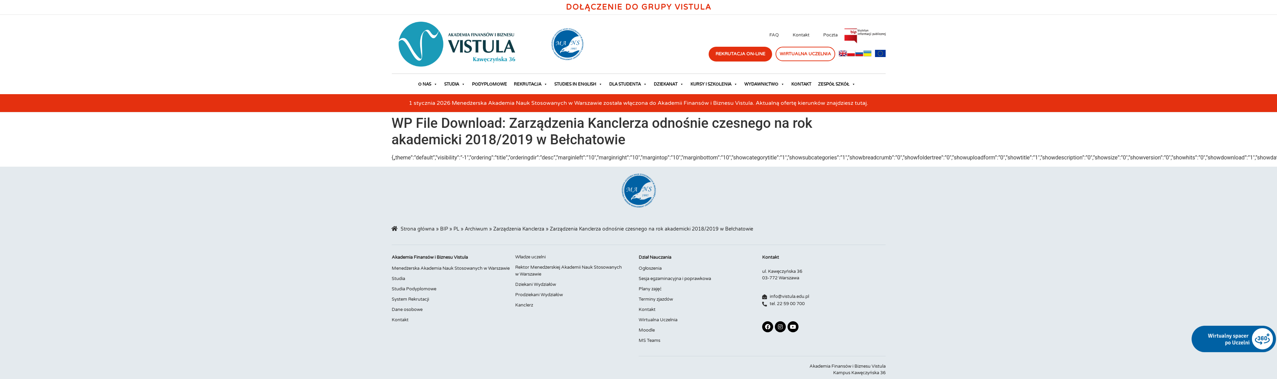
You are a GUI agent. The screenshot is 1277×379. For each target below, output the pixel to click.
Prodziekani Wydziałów (539, 295)
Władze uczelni (530, 257)
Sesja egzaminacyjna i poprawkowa (675, 278)
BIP (444, 229)
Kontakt (801, 35)
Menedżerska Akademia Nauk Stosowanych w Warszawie (451, 268)
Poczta (830, 35)
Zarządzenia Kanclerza (518, 229)
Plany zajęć (650, 289)
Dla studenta (628, 84)
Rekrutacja (530, 84)
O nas (427, 84)
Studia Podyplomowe (414, 289)
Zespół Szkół (836, 84)
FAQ (774, 35)
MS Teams (649, 340)
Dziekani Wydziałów (535, 284)
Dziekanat (669, 84)
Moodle (647, 330)
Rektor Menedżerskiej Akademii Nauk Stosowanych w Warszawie (568, 271)
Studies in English (578, 84)
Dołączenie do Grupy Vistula (638, 7)
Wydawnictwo (764, 84)
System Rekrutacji (410, 299)
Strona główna (418, 229)
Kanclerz (524, 305)
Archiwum (476, 229)
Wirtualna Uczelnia (658, 320)
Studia (454, 84)
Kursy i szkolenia (713, 84)
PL (456, 229)
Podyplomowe (489, 84)
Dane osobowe (407, 309)
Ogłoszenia (650, 268)
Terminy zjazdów (656, 299)
